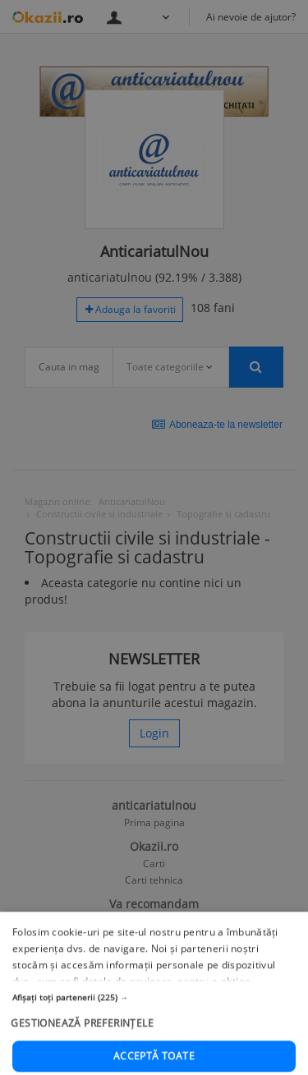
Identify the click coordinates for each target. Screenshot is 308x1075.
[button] (154, 1049)
